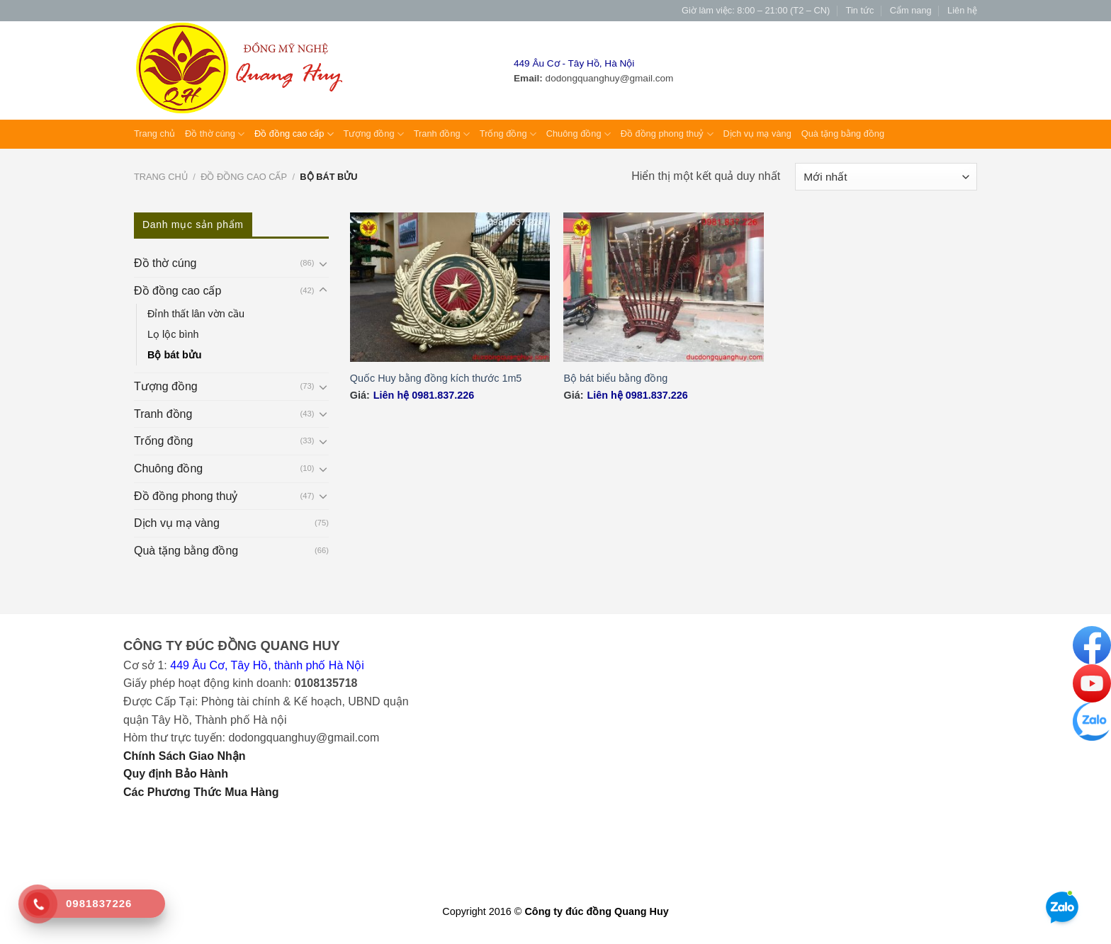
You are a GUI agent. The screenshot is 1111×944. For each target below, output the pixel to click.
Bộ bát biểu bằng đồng (615, 378)
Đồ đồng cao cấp (294, 134)
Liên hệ (962, 10)
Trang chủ (154, 133)
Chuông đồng (578, 134)
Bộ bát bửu (174, 354)
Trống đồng (508, 134)
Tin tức (860, 10)
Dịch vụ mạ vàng (757, 133)
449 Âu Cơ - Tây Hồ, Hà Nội (574, 63)
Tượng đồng (374, 134)
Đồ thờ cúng (214, 134)
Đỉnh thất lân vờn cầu (195, 313)
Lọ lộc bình (172, 334)
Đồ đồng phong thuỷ (667, 134)
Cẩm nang (911, 10)
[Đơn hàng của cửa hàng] (886, 176)
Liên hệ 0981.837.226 (423, 395)
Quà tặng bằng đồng (842, 133)
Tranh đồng (442, 134)
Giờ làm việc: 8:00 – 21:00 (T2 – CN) (756, 10)
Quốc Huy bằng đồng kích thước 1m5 (436, 378)
